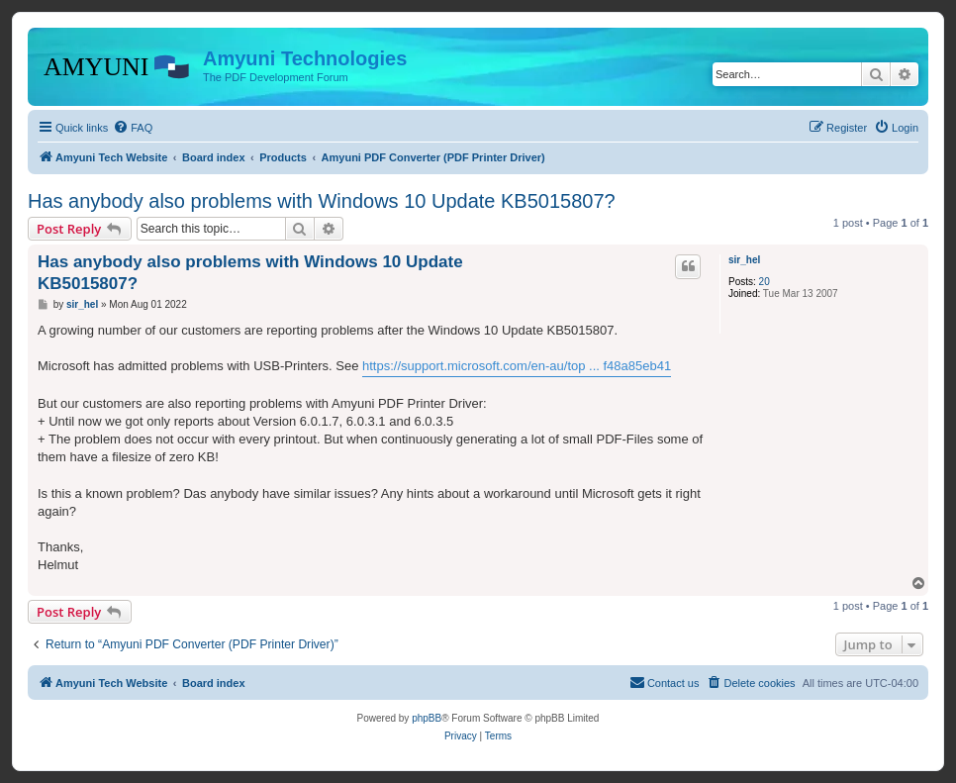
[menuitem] (132, 128)
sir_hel (744, 259)
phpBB (426, 718)
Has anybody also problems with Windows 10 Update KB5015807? (322, 201)
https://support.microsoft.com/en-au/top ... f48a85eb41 (516, 365)
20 (764, 281)
